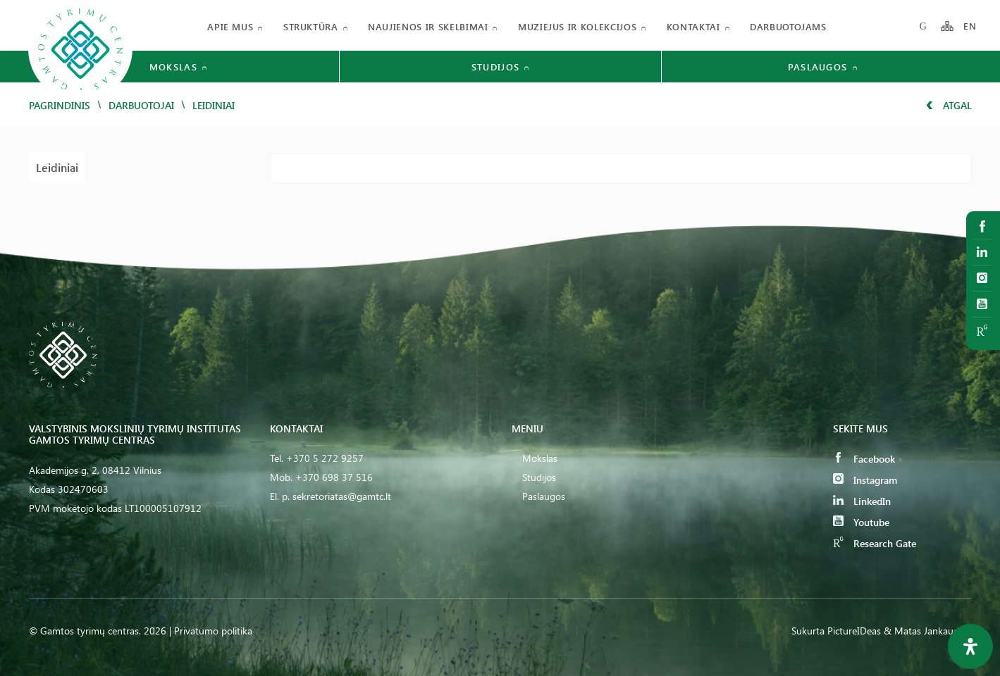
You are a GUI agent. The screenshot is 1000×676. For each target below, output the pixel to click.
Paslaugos (543, 496)
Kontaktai (693, 26)
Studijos (539, 477)
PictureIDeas (854, 630)
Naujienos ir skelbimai (428, 26)
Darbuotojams (788, 26)
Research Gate (874, 543)
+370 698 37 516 (334, 477)
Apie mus (230, 26)
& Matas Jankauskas (928, 630)
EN (970, 26)
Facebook (864, 458)
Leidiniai (57, 167)
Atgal (949, 105)
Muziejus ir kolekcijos (577, 26)
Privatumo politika (213, 630)
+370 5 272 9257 (325, 458)
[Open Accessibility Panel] (970, 646)
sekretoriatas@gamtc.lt (341, 496)
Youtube (861, 522)
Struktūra (310, 26)
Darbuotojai (141, 105)
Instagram (865, 480)
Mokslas (539, 458)
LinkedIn (862, 501)
